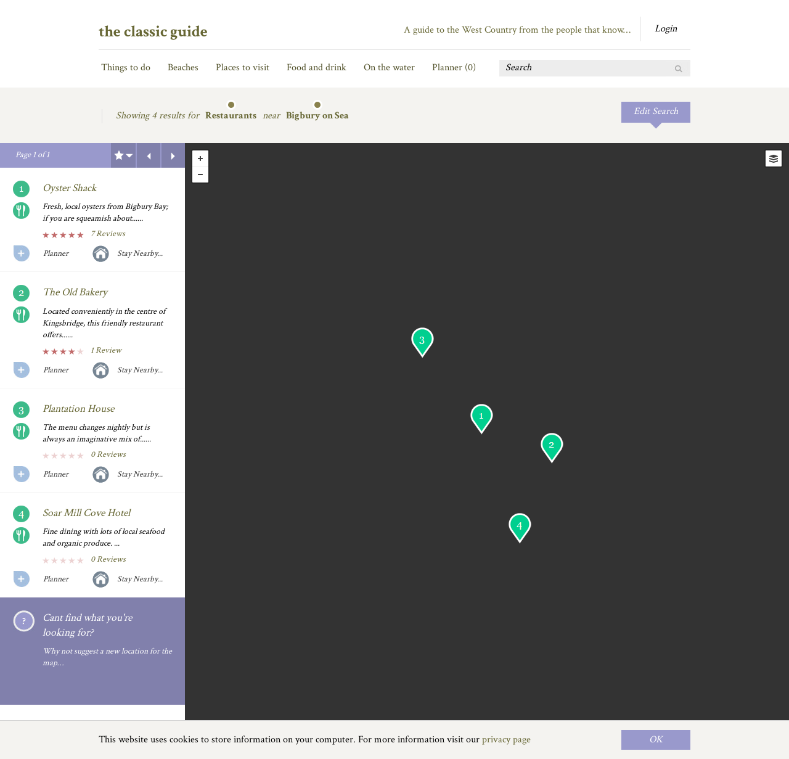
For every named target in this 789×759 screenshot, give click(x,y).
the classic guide (153, 31)
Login (666, 28)
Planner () (454, 67)
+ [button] (200, 158)
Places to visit (242, 67)
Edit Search (656, 111)
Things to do (125, 67)
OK (656, 739)
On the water (389, 67)
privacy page (506, 739)
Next (173, 155)
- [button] (200, 174)
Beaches (183, 67)
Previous (148, 155)
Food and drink (316, 67)
